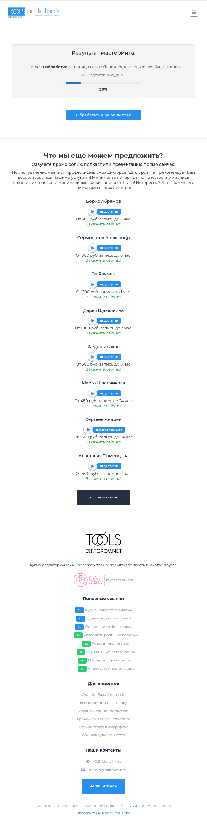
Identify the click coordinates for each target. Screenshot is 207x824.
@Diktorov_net (103, 761)
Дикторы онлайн (103, 497)
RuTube (105, 813)
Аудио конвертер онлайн (108, 610)
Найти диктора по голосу (103, 702)
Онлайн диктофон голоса (109, 626)
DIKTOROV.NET (138, 805)
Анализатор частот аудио (111, 668)
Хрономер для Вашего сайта (103, 719)
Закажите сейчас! (103, 224)
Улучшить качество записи (111, 651)
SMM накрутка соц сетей (103, 735)
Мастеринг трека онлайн (111, 660)
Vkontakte (86, 813)
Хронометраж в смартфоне (103, 727)
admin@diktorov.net (103, 769)
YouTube (122, 813)
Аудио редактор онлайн (108, 618)
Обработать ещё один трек (103, 115)
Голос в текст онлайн (111, 643)
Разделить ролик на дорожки (111, 635)
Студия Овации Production (104, 710)
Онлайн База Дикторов (103, 694)
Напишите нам (103, 786)
